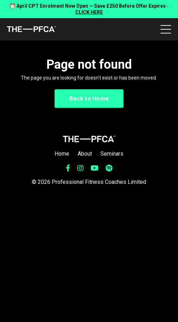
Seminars (111, 153)
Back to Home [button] (89, 98)
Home (62, 153)
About (85, 153)
